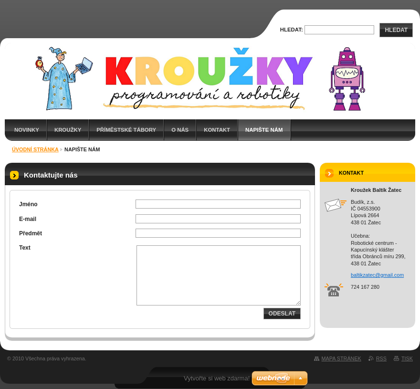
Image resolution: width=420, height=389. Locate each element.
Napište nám (264, 130)
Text (25, 247)
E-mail (27, 219)
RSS (381, 358)
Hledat (396, 30)
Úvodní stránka (35, 149)
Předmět (30, 233)
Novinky (26, 130)
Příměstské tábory (126, 130)
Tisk (407, 358)
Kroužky (67, 130)
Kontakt (217, 130)
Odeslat (282, 313)
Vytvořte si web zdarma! (217, 378)
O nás (180, 130)
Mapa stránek (341, 358)
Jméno (28, 204)
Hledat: (291, 29)
